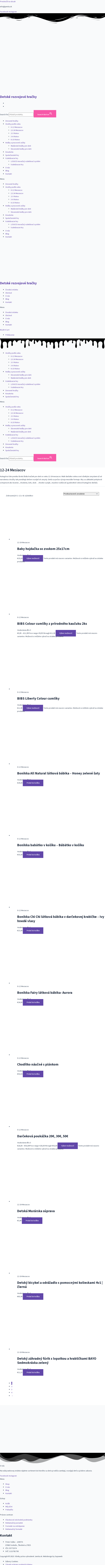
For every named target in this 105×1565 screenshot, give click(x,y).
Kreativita (9, 152)
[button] (52, 178)
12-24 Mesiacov (17, 130)
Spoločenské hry (12, 155)
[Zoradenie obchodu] (81, 493)
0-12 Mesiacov (16, 127)
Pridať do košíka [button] (33, 782)
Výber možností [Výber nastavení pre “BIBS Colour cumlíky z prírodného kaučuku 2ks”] (65, 633)
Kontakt (8, 173)
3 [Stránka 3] (11, 1389)
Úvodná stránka (11, 289)
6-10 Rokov (15, 139)
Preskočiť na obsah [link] (8, 1)
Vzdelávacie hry (11, 158)
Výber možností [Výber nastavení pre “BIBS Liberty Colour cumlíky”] (33, 708)
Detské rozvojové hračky (18, 96)
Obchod (8, 292)
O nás (7, 167)
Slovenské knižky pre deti (21, 149)
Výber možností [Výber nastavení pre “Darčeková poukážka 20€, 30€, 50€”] (67, 1145)
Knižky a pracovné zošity (15, 142)
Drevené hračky (11, 121)
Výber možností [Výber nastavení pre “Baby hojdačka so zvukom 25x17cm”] (33, 558)
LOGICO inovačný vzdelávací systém (25, 161)
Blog (7, 170)
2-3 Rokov (15, 133)
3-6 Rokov (15, 136)
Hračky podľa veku (13, 124)
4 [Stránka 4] (11, 1392)
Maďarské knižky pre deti (21, 145)
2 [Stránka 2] (11, 1386)
